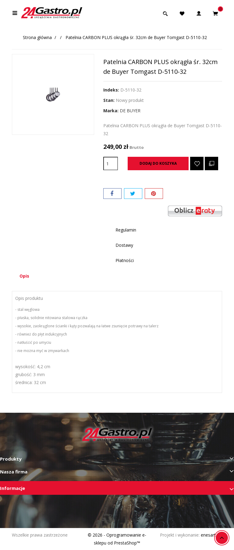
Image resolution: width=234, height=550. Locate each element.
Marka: (111, 110)
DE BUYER (130, 110)
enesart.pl (210, 535)
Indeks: (111, 90)
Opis (24, 276)
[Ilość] (110, 163)
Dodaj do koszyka (158, 163)
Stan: (109, 100)
